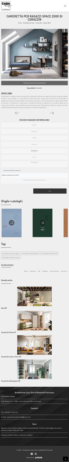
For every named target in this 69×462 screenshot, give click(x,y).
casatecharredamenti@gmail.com (18, 417)
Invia (49, 191)
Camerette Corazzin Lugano (10, 253)
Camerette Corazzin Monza (30, 253)
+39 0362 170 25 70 (11, 412)
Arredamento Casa (28, 23)
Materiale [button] (33, 271)
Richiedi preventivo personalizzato (34, 83)
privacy (18, 170)
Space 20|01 (47, 23)
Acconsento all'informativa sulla (12, 170)
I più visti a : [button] (64, 271)
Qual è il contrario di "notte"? (10, 175)
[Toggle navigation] (65, 6)
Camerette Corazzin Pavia (49, 253)
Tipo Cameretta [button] (54, 271)
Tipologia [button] (45, 271)
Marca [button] (26, 271)
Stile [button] (39, 271)
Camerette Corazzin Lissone (10, 257)
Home (20, 23)
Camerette (39, 23)
